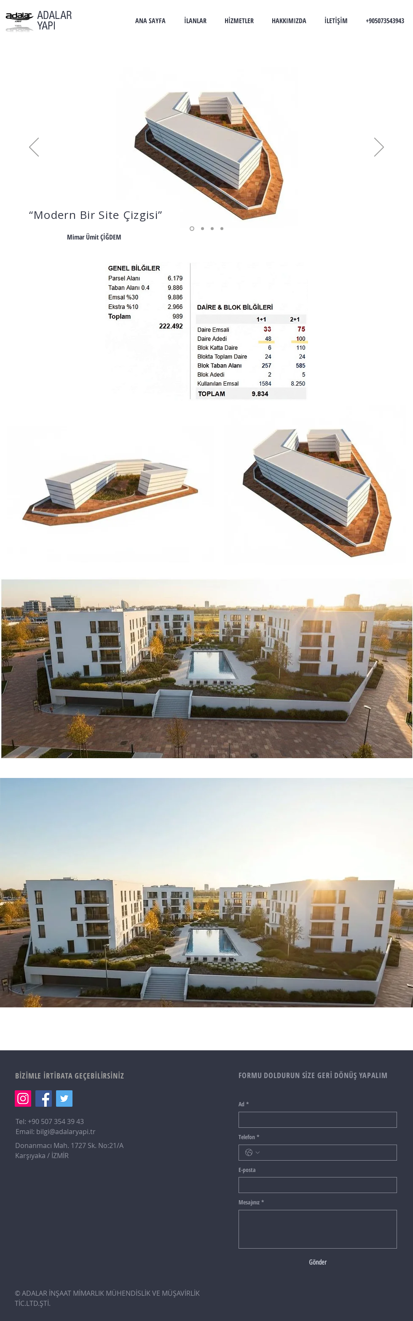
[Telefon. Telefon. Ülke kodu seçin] (252, 1153)
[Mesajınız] (318, 1229)
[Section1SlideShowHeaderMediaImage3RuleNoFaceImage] (202, 228)
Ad (244, 1104)
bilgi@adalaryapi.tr (66, 1131)
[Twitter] (64, 1098)
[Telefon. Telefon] (326, 1152)
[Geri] (34, 148)
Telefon (249, 1137)
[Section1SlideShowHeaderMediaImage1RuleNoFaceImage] (212, 228)
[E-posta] (315, 1185)
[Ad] (315, 1119)
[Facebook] (43, 1098)
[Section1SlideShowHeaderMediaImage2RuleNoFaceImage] (192, 228)
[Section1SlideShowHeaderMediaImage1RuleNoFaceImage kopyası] (221, 228)
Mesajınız (251, 1202)
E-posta (247, 1170)
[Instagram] (23, 1098)
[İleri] (379, 148)
